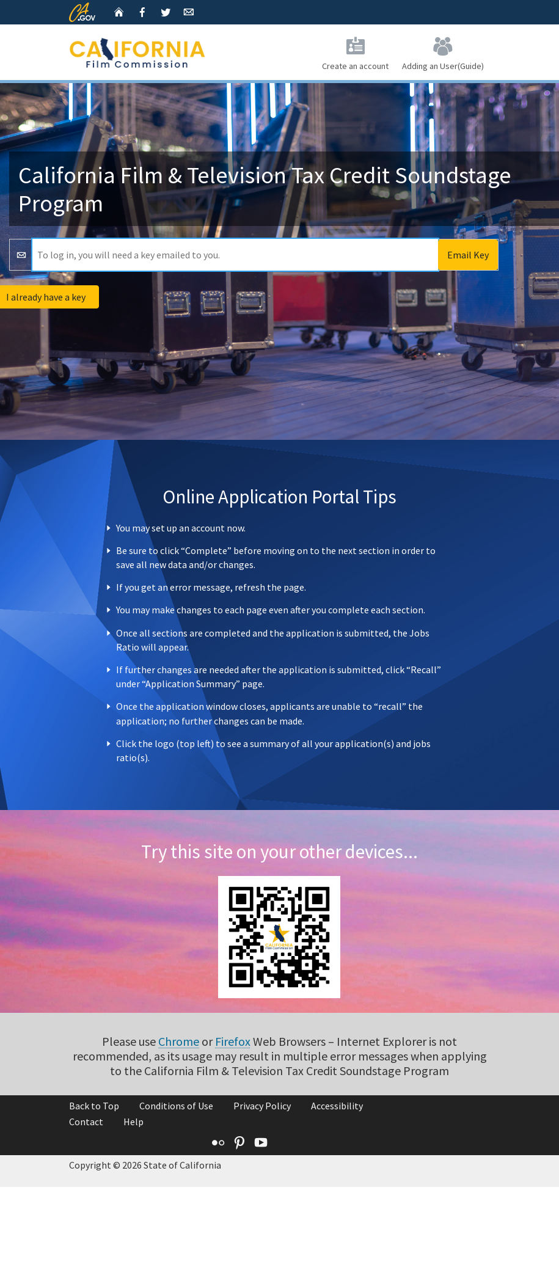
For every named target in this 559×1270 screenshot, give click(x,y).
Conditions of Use (176, 1106)
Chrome (178, 1041)
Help (133, 1121)
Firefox (232, 1041)
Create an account (355, 51)
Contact (86, 1121)
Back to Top (94, 1106)
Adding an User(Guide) (443, 51)
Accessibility (337, 1106)
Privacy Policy (262, 1106)
